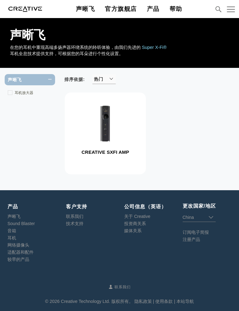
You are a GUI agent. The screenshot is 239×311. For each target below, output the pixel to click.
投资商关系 (135, 223)
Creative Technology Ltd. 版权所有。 (97, 301)
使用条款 (164, 301)
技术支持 (74, 223)
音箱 (11, 230)
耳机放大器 (24, 93)
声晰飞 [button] (85, 9)
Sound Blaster (21, 223)
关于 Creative (137, 216)
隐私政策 (143, 301)
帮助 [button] (176, 9)
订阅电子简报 (196, 232)
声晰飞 (14, 216)
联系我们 (74, 216)
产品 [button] (153, 9)
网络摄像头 (18, 245)
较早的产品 (18, 259)
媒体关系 (133, 230)
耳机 (11, 237)
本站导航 (185, 301)
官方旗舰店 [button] (121, 9)
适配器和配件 (20, 252)
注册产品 (191, 239)
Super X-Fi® (154, 47)
